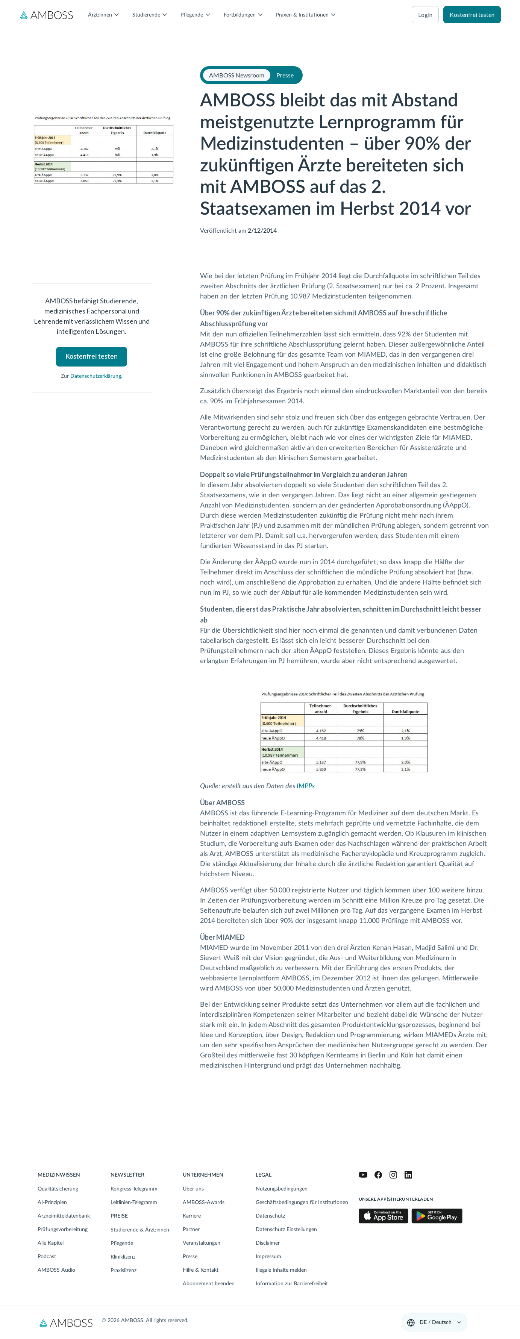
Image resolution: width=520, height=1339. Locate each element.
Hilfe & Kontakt (200, 1270)
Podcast (47, 1256)
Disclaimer (268, 1243)
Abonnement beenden (209, 1283)
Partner (191, 1229)
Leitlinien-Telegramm (134, 1202)
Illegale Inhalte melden (281, 1270)
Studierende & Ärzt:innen (140, 1230)
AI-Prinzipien (52, 1202)
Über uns (193, 1189)
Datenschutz (270, 1216)
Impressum (268, 1256)
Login (425, 14)
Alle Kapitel (51, 1243)
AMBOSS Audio (56, 1270)
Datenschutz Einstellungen (286, 1229)
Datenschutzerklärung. (96, 376)
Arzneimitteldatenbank (64, 1216)
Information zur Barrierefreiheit (292, 1283)
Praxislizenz (123, 1270)
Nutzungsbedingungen (282, 1189)
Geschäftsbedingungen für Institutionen (302, 1202)
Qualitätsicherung (58, 1189)
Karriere (192, 1216)
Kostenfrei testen (472, 14)
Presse (190, 1256)
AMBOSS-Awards (203, 1202)
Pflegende (122, 1243)
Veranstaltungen (201, 1243)
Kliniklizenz (123, 1257)
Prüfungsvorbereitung (63, 1229)
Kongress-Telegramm (134, 1189)
